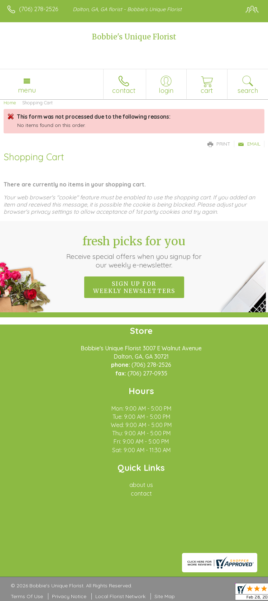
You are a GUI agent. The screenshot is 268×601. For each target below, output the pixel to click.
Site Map (164, 596)
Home (10, 102)
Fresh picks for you (134, 251)
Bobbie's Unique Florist (134, 36)
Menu (27, 90)
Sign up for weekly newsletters (134, 287)
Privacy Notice (69, 596)
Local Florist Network (120, 596)
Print (218, 144)
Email (249, 144)
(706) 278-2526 (38, 9)
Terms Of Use (27, 596)
